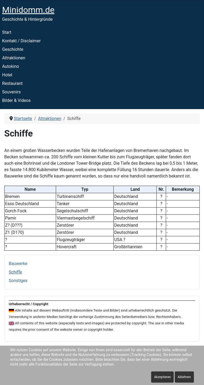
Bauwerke (18, 263)
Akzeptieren (162, 377)
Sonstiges (18, 280)
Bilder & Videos (16, 100)
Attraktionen (13, 57)
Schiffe (15, 272)
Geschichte (12, 49)
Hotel (7, 74)
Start (6, 32)
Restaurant (12, 83)
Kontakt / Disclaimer (21, 40)
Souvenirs (11, 91)
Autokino (10, 66)
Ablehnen (184, 377)
